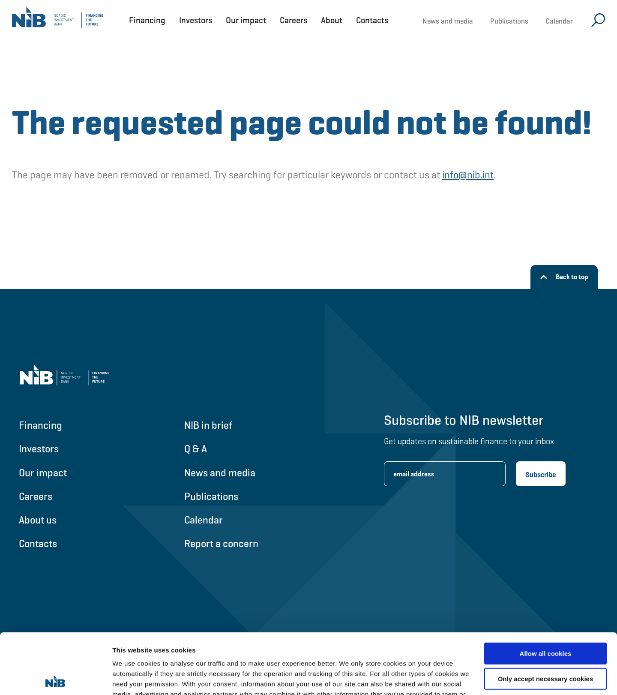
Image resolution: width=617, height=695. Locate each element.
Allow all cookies (546, 593)
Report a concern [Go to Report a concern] (221, 543)
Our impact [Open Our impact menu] (246, 20)
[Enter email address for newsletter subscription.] (445, 473)
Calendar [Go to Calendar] (203, 520)
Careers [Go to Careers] (35, 496)
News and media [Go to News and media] (219, 472)
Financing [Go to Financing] (40, 425)
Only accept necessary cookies (545, 618)
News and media (447, 21)
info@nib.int (468, 174)
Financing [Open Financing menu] (147, 20)
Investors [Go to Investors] (39, 448)
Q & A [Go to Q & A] (195, 448)
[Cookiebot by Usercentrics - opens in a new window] (55, 678)
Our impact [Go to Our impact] (43, 472)
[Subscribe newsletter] (541, 473)
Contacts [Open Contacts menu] (372, 20)
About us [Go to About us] (38, 520)
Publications (509, 21)
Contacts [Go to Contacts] (38, 543)
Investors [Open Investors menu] (195, 20)
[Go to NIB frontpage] (57, 20)
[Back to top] (564, 277)
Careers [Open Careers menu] (293, 20)
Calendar (559, 21)
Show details (132, 678)
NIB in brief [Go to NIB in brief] (208, 425)
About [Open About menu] (331, 20)
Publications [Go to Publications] (211, 496)
